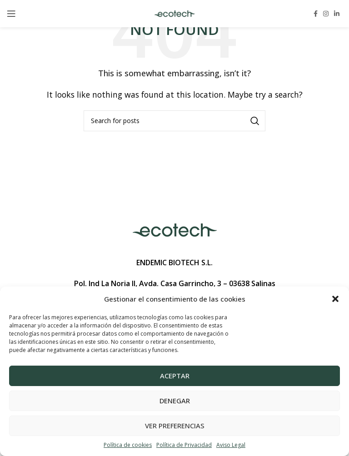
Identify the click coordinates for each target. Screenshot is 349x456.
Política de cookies (128, 445)
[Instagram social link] (325, 14)
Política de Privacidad (184, 445)
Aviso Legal (230, 445)
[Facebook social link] (315, 14)
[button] (335, 298)
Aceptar (174, 375)
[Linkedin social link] (336, 14)
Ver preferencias (174, 425)
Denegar (175, 400)
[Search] (174, 120)
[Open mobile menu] (11, 14)
